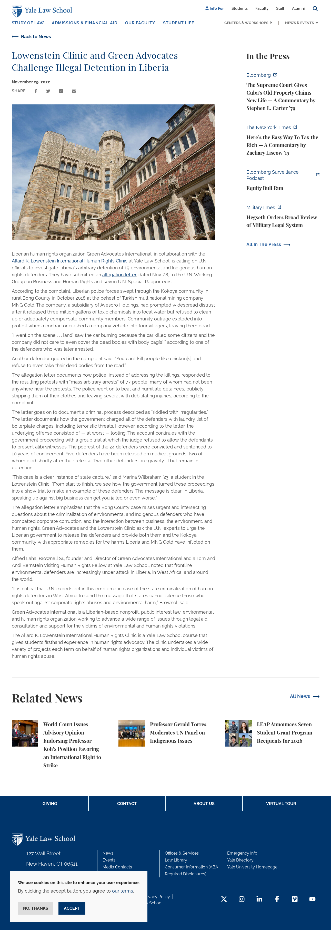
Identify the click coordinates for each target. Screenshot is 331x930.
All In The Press (263, 244)
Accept (72, 908)
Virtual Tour (281, 803)
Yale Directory (240, 860)
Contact (127, 803)
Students (240, 8)
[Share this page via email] (74, 91)
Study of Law (28, 23)
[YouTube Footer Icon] (312, 899)
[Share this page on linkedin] (61, 91)
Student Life (178, 23)
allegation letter (119, 274)
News (108, 853)
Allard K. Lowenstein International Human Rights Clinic (69, 260)
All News (300, 696)
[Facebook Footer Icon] (277, 899)
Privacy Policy (156, 896)
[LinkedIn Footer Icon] (259, 899)
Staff (280, 8)
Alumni (298, 8)
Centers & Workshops (246, 23)
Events (109, 860)
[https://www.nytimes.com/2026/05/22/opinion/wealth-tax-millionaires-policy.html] (282, 140)
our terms (122, 891)
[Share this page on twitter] (48, 91)
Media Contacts (117, 867)
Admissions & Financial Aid (84, 23)
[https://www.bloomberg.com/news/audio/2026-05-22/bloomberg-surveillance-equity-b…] (282, 180)
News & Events (299, 23)
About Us (204, 803)
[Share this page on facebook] (36, 91)
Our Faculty (140, 23)
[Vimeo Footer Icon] (295, 899)
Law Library (176, 860)
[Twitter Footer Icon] (224, 899)
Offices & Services (182, 853)
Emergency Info (242, 853)
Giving (50, 803)
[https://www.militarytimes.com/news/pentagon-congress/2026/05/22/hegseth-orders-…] (282, 216)
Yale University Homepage (252, 867)
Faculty (261, 8)
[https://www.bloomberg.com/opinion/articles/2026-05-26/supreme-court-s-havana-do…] (282, 92)
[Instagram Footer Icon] (241, 899)
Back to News (36, 36)
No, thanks (35, 908)
